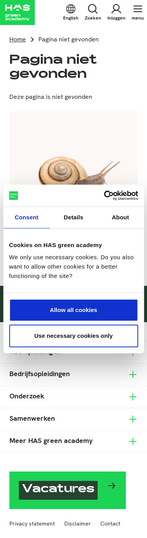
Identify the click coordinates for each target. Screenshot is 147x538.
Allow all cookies (73, 310)
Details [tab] (73, 217)
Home (17, 39)
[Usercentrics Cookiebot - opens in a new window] (104, 195)
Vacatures (58, 489)
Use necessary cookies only (73, 335)
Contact (110, 523)
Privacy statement (32, 523)
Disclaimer (77, 523)
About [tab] (120, 217)
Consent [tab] (26, 217)
